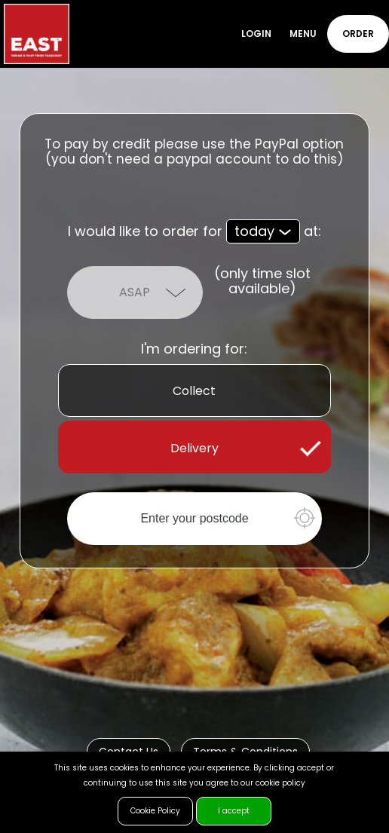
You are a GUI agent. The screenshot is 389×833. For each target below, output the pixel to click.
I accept (234, 810)
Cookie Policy (155, 810)
